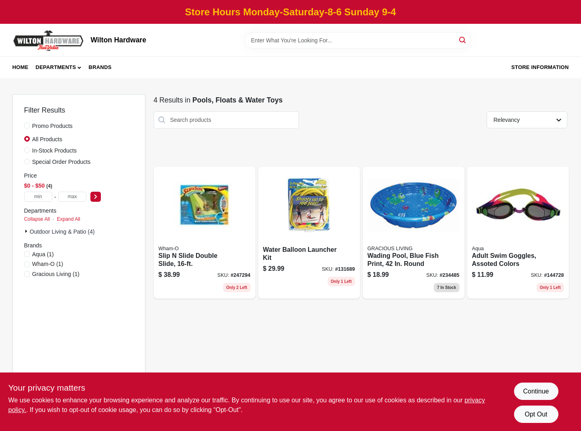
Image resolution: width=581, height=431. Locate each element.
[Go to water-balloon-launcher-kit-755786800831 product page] (309, 233)
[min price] (38, 197)
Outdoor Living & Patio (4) (62, 231)
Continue (536, 391)
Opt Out (536, 414)
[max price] (72, 197)
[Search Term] (357, 40)
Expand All (68, 219)
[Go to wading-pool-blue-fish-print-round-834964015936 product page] (413, 233)
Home (21, 67)
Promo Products (52, 126)
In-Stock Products (54, 151)
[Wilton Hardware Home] (49, 40)
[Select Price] (95, 197)
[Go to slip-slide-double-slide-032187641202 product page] (204, 233)
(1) (43, 254)
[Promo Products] (27, 125)
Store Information (539, 67)
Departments (56, 67)
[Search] (463, 39)
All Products (47, 139)
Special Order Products (61, 162)
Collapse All (37, 219)
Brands (100, 67)
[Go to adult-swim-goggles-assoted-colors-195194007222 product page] (518, 233)
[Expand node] (27, 231)
